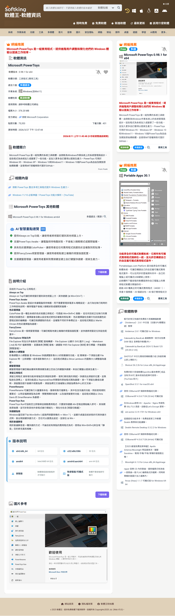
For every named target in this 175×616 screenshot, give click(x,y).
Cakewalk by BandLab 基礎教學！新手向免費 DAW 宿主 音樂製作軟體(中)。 (144, 340)
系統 (10, 32)
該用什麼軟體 (159, 23)
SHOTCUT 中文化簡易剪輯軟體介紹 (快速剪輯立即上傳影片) (145, 358)
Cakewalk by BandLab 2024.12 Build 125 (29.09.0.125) (144, 348)
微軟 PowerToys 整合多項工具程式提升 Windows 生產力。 (41, 187)
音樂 (69, 32)
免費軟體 (99, 23)
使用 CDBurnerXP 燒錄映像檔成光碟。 (141, 391)
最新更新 (138, 23)
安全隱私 (89, 32)
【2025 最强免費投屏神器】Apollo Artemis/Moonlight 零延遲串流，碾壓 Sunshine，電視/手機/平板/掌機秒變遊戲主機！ (144, 451)
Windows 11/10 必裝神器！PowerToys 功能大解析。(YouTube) (43, 195)
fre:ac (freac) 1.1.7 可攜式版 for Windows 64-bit (145, 483)
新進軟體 (118, 23)
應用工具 (162, 147)
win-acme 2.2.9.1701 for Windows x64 (142, 412)
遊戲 (135, 32)
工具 (41, 32)
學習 (144, 32)
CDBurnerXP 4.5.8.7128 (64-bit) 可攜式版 (144, 439)
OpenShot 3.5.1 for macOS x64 (139, 384)
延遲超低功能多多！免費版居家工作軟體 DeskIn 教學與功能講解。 (142, 420)
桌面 (126, 32)
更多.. (164, 32)
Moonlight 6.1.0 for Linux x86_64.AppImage (145, 462)
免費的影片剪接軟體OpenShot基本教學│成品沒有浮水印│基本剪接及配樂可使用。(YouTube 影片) (144, 375)
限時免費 (80, 23)
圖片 (78, 32)
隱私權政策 (85, 604)
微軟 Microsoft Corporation (34, 117)
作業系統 (21, 32)
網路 (100, 32)
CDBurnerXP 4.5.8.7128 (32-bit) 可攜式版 (144, 396)
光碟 (32, 32)
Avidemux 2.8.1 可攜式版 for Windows (142, 331)
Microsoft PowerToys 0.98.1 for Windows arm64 (36, 217)
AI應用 (153, 32)
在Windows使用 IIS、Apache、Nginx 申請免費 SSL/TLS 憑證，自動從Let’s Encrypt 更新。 (145, 405)
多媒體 (51, 32)
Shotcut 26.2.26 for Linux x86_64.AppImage (145, 365)
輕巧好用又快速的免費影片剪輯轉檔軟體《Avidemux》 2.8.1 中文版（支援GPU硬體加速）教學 (144, 322)
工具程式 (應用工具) (28, 78)
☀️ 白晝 (166, 4)
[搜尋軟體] (82, 7)
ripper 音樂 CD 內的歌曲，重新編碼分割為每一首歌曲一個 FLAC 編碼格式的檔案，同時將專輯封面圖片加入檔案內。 (144, 472)
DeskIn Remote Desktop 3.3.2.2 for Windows (145, 427)
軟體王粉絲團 (105, 604)
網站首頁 (67, 604)
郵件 (117, 32)
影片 (61, 32)
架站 (109, 32)
